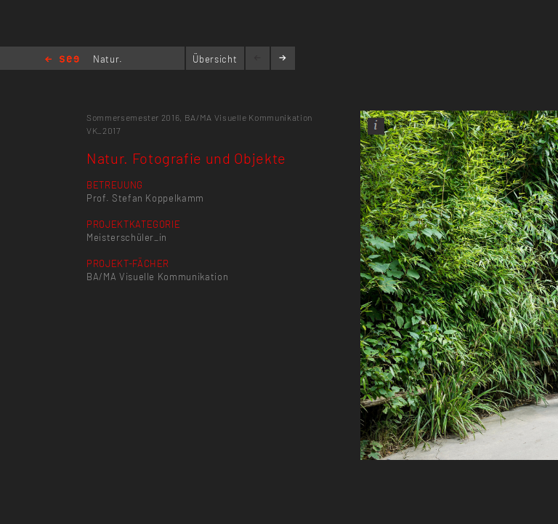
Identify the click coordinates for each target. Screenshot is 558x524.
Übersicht (215, 59)
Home (62, 60)
